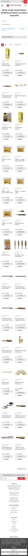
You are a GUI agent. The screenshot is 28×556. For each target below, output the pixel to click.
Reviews (14, 523)
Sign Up (15, 510)
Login (12, 510)
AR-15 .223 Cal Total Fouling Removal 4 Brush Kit (6, 417)
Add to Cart (21, 72)
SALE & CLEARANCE (14, 529)
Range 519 (14, 531)
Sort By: (10, 44)
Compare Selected (21, 468)
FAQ (14, 524)
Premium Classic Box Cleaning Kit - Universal (7, 129)
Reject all (14, 550)
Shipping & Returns (14, 512)
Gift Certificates (14, 507)
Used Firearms (14, 521)
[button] (14, 29)
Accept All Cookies (14, 553)
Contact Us (14, 528)
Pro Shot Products (5, 60)
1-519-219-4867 (5, 1)
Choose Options (7, 72)
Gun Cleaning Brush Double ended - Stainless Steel (6, 288)
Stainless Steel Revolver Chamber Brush (6, 65)
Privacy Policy (17, 544)
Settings (14, 547)
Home (14, 519)
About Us (14, 526)
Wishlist (14, 508)
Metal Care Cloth (6, 255)
